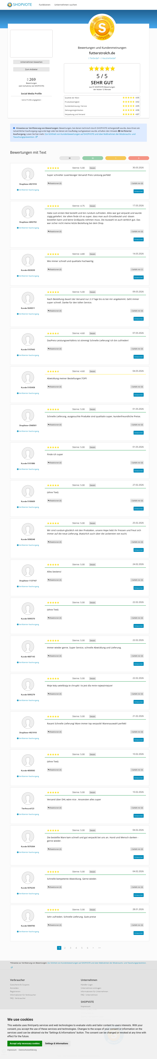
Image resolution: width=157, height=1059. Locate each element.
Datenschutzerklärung (28, 1050)
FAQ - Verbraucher (18, 998)
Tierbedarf (94, 58)
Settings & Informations (56, 1043)
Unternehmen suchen (65, 4)
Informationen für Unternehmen (94, 991)
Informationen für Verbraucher (23, 995)
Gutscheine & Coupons (19, 984)
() (137, 183)
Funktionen (44, 4)
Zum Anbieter (31, 69)
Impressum (12, 1050)
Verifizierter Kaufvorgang (28, 190)
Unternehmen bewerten (31, 62)
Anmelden (14, 988)
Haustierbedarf (108, 58)
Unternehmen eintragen (91, 988)
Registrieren (15, 991)
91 (70, 158)
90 (93, 158)
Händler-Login (87, 984)
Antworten (138, 191)
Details (92, 168)
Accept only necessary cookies (25, 1043)
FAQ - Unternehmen (89, 995)
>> (99, 947)
